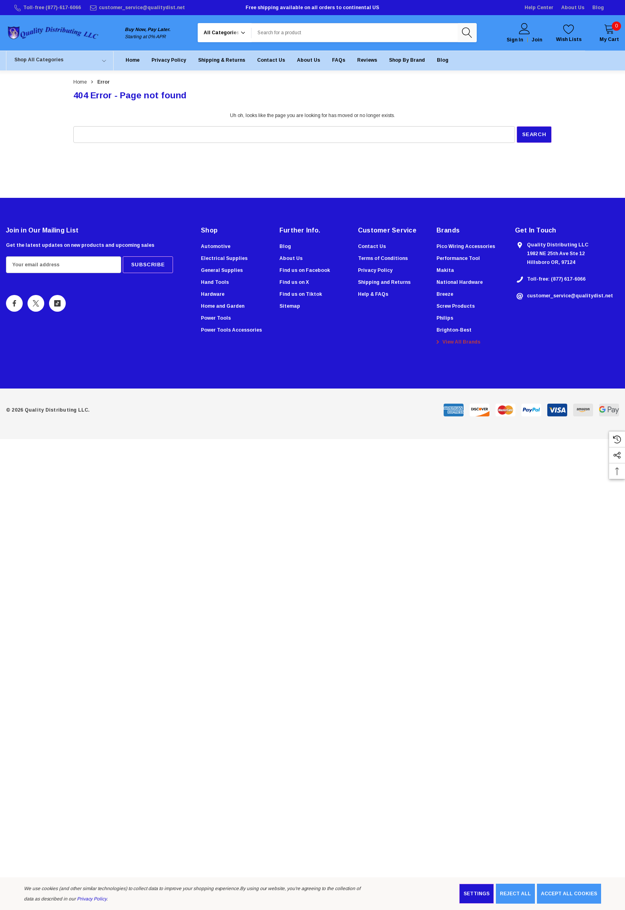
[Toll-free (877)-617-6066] (47, 7)
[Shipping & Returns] (221, 61)
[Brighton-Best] (454, 333)
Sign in (515, 40)
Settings (476, 893)
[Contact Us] (271, 61)
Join (537, 40)
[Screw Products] (455, 309)
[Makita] (445, 273)
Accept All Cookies (569, 893)
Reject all (515, 893)
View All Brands (457, 344)
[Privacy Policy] (168, 61)
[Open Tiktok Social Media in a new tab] (57, 305)
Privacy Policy (91, 899)
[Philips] (444, 321)
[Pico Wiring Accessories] (465, 249)
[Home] (132, 61)
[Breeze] (444, 297)
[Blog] (442, 61)
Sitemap (289, 307)
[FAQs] (338, 61)
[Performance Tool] (458, 261)
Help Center (539, 7)
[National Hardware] (459, 285)
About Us (572, 7)
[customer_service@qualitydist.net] (137, 7)
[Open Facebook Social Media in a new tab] (14, 305)
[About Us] (308, 61)
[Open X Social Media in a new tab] (36, 305)
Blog (598, 7)
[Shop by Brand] (407, 61)
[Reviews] (367, 61)
